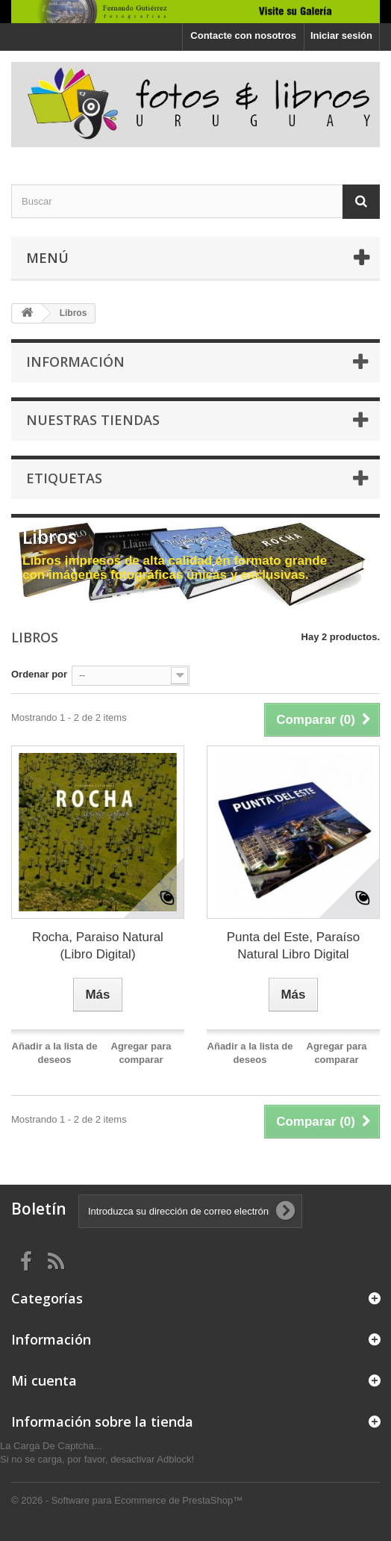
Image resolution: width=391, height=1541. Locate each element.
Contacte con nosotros (243, 35)
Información (75, 361)
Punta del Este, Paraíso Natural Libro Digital (293, 945)
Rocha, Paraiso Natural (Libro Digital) (97, 945)
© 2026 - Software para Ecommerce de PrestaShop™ (127, 1500)
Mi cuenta (44, 1380)
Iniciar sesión (341, 35)
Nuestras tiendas (93, 420)
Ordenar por (39, 674)
